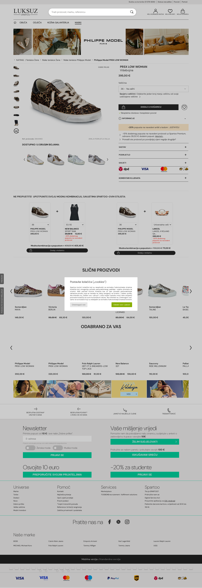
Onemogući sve (79, 305)
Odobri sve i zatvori (121, 305)
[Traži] (132, 12)
